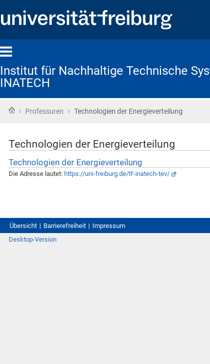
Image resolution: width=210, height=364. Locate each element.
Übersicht (26, 257)
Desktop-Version (38, 282)
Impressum (131, 257)
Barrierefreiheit (77, 257)
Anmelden (183, 282)
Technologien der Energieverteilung (95, 182)
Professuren (51, 112)
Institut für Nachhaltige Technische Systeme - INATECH (101, 77)
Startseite (12, 111)
